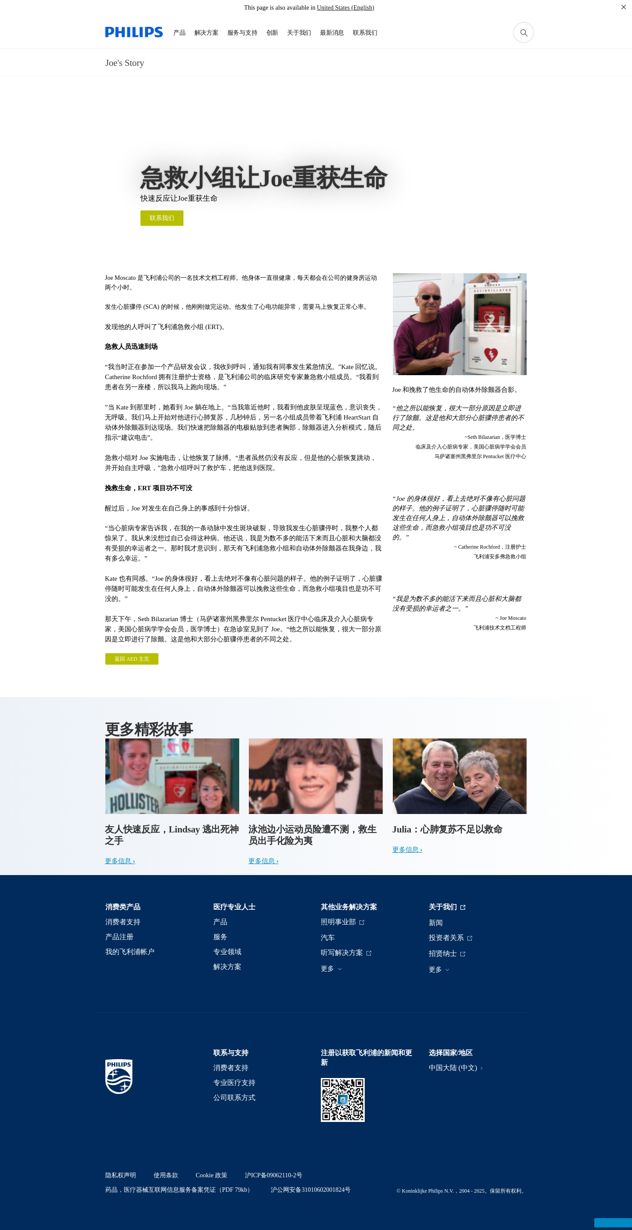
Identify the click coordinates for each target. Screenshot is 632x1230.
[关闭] (623, 7)
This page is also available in (279, 7)
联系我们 (162, 218)
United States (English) (345, 7)
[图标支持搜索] (523, 32)
